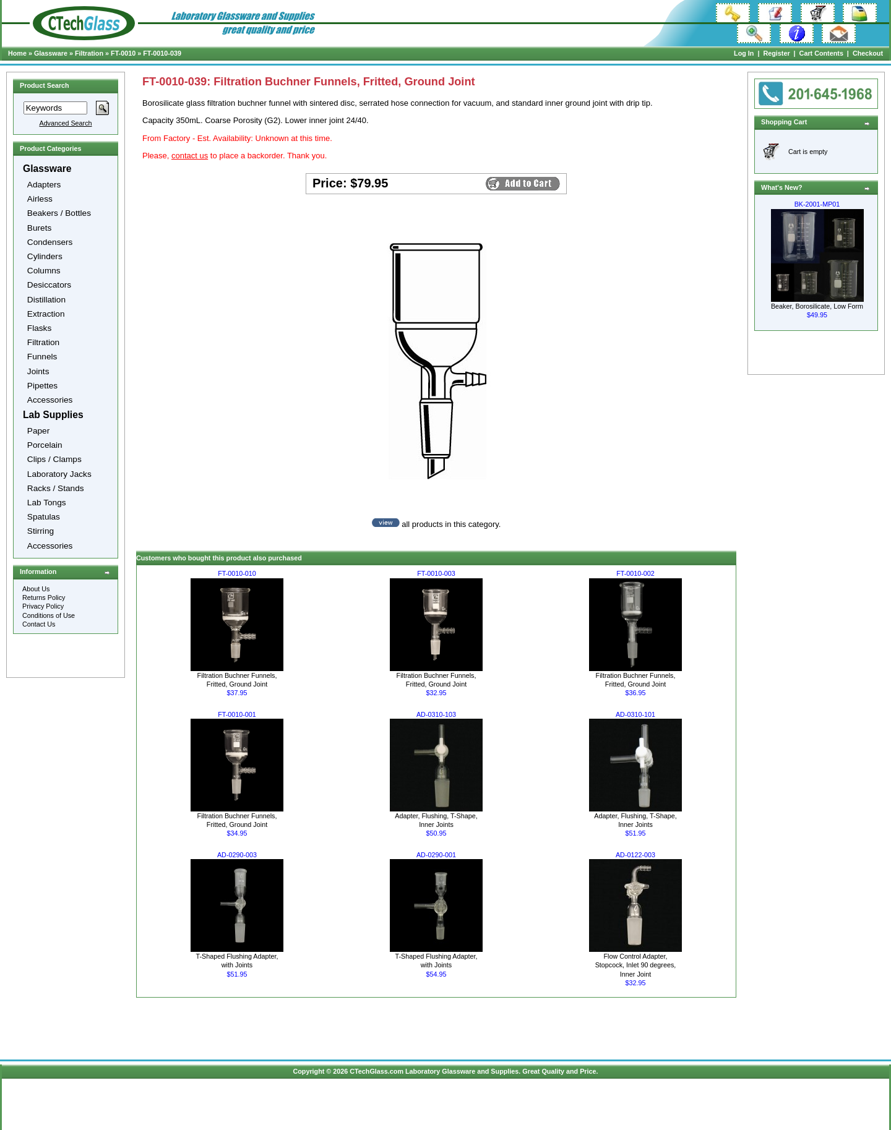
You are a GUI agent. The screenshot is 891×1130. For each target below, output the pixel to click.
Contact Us (38, 624)
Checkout (868, 53)
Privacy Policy (43, 606)
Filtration (89, 53)
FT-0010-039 (162, 53)
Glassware (50, 53)
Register (776, 53)
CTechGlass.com (376, 1071)
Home (17, 53)
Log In (744, 53)
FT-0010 (123, 53)
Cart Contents (821, 53)
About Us (36, 589)
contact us (189, 155)
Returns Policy (44, 597)
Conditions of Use (48, 615)
